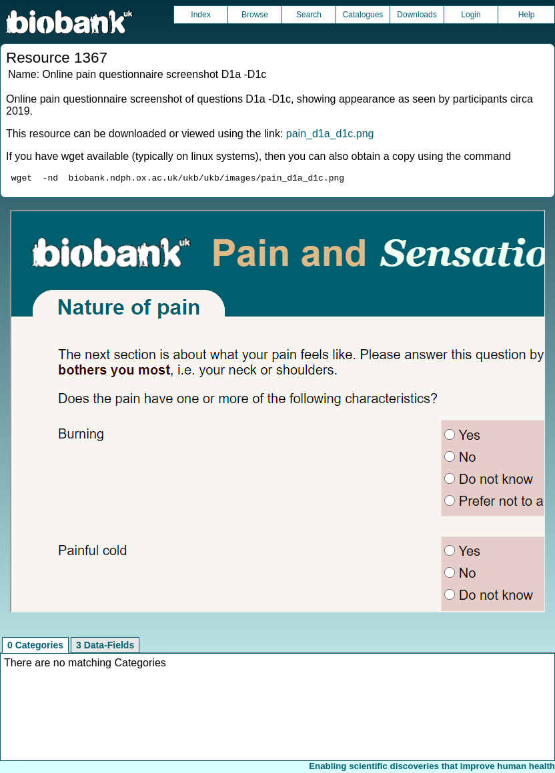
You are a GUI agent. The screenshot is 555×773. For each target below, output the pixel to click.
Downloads (416, 14)
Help (526, 14)
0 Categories (35, 647)
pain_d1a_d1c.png (330, 133)
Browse (254, 14)
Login (470, 14)
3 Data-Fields (105, 647)
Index (200, 14)
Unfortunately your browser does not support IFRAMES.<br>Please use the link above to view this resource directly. (278, 413)
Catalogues (363, 14)
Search (309, 14)
